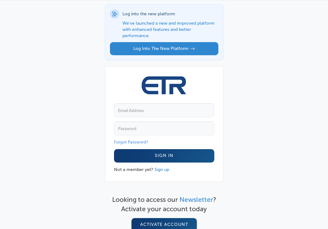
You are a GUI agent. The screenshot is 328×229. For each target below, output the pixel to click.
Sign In (164, 155)
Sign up (161, 169)
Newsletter (196, 199)
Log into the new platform (164, 48)
